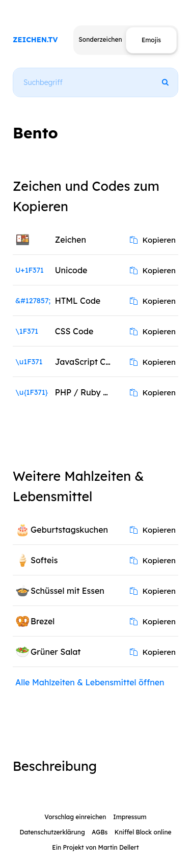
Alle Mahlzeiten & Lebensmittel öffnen (90, 682)
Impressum (130, 817)
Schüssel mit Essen (67, 591)
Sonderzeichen (100, 39)
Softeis (44, 560)
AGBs (99, 832)
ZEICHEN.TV (35, 39)
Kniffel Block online (143, 832)
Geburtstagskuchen (69, 530)
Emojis (151, 40)
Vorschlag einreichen (75, 817)
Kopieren (153, 240)
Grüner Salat (55, 652)
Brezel (42, 621)
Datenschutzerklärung (52, 832)
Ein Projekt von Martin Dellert (95, 847)
